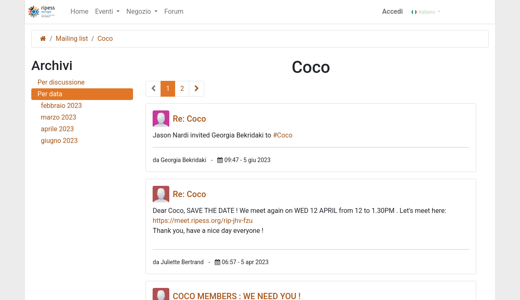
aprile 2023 (84, 129)
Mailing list (72, 38)
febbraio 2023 (84, 106)
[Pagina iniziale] (43, 38)
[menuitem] (78, 11)
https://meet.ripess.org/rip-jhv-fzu (203, 221)
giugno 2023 (84, 141)
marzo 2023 (84, 117)
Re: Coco (189, 119)
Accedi (393, 11)
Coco (105, 38)
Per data (50, 94)
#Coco (282, 135)
